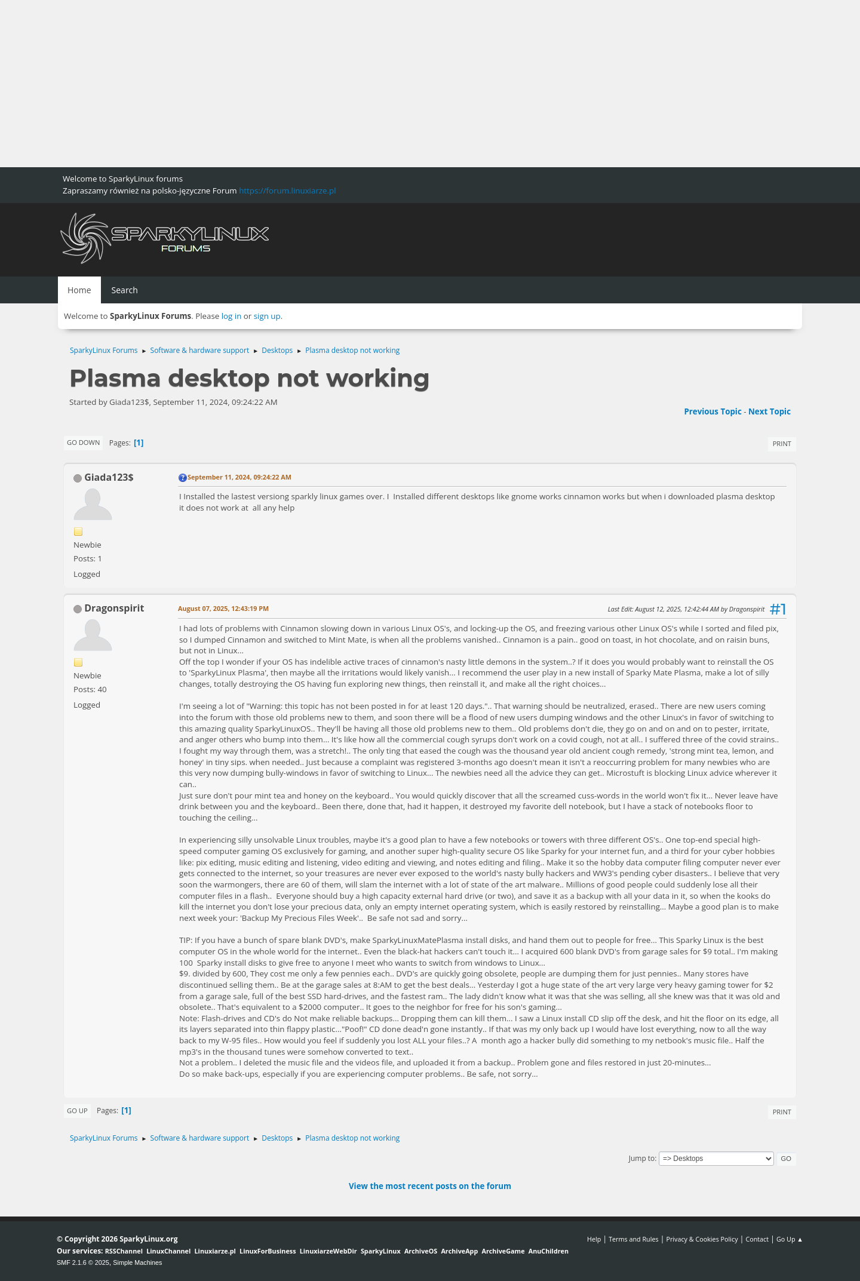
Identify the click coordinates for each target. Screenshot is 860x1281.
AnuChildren (549, 1250)
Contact (757, 1238)
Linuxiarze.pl (215, 1250)
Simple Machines (137, 1262)
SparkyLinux (381, 1250)
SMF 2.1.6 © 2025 (83, 1262)
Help (594, 1238)
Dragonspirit (114, 608)
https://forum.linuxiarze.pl (287, 190)
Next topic (769, 411)
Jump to (642, 1158)
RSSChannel (124, 1250)
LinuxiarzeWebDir (328, 1250)
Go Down (83, 442)
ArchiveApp (459, 1250)
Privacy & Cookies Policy (702, 1238)
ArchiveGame (502, 1250)
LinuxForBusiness (267, 1250)
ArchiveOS (420, 1250)
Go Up (77, 1110)
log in (232, 316)
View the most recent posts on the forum (430, 1186)
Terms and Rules (634, 1238)
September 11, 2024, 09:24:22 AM (239, 476)
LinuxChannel (168, 1250)
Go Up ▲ (789, 1238)
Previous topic (712, 411)
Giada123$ (108, 477)
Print (782, 443)
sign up (267, 316)
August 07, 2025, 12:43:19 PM (223, 608)
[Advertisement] (358, 83)
